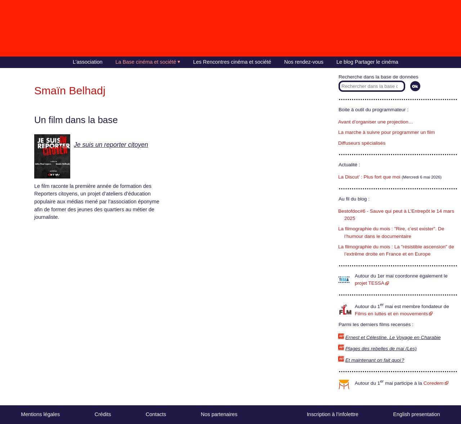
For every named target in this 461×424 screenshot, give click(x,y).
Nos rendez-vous (303, 62)
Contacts (156, 414)
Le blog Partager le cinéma (367, 62)
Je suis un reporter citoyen (111, 144)
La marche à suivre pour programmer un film (386, 132)
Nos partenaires (219, 414)
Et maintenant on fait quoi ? (374, 360)
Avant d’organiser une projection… (375, 122)
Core (434, 383)
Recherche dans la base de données (378, 77)
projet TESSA (369, 283)
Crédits (103, 414)
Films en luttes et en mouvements (391, 313)
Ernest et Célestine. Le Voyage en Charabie (393, 337)
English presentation (416, 414)
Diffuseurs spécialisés (361, 143)
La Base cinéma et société (146, 62)
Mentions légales (40, 414)
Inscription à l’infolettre (332, 414)
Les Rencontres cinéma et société (232, 62)
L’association (87, 62)
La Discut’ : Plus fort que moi (369, 177)
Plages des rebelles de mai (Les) (381, 348)
